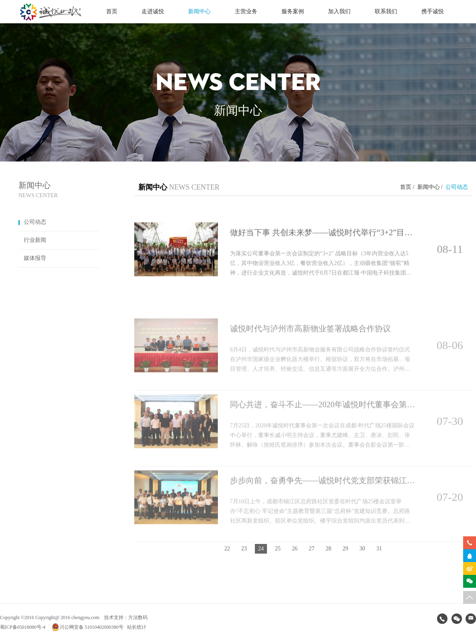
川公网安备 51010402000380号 (87, 627)
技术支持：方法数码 (126, 617)
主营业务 (246, 11)
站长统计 (136, 627)
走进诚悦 (153, 11)
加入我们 (339, 11)
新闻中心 (199, 11)
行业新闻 (32, 240)
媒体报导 (32, 258)
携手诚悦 (432, 11)
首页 (111, 11)
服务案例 (292, 11)
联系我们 (386, 11)
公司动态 (32, 222)
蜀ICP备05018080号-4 (22, 627)
